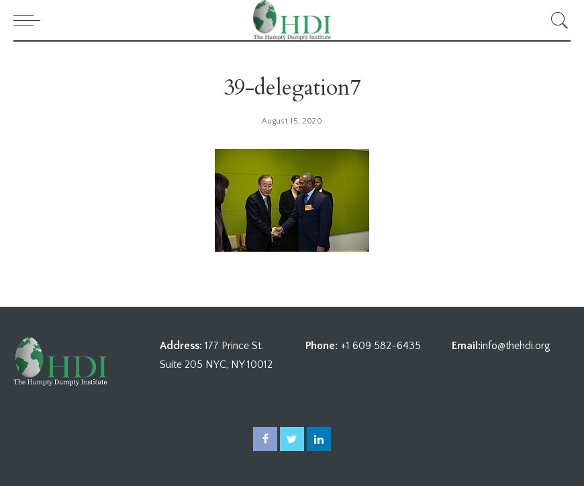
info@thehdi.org (515, 346)
